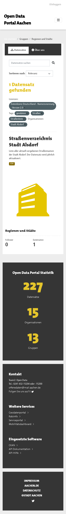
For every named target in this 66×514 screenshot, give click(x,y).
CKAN (12, 445)
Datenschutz (32, 490)
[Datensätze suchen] (29, 63)
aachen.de (31, 485)
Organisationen (33, 322)
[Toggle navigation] (58, 20)
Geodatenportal (17, 412)
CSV (12, 164)
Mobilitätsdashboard (20, 424)
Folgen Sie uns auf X (21, 391)
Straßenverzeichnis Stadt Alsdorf (30, 141)
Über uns (38, 50)
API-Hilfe (14, 452)
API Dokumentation (20, 449)
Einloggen (55, 4)
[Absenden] (53, 63)
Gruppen (24, 39)
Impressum (31, 481)
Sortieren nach (17, 73)
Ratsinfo (13, 416)
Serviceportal (16, 420)
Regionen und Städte (42, 39)
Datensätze (18, 50)
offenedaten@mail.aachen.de (24, 387)
